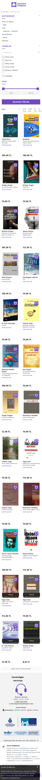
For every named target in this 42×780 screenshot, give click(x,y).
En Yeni (35, 110)
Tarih (3, 28)
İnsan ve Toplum (8, 21)
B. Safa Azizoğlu (8, 323)
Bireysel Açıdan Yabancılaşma (27, 234)
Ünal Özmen (7, 277)
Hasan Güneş (8, 67)
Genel (5, 37)
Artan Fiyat (24, 110)
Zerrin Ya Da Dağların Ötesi (31, 509)
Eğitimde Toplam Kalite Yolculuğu (9, 142)
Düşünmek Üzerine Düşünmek (7, 602)
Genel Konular (7, 34)
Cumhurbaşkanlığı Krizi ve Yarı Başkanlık (10, 374)
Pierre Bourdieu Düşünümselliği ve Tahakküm (7, 556)
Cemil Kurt (6, 139)
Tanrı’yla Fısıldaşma (8, 417)
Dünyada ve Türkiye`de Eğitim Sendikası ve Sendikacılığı (9, 234)
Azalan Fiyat (30, 110)
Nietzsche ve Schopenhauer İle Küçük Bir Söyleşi (31, 464)
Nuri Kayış (27, 369)
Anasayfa (4, 12)
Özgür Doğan (7, 415)
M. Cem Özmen (8, 646)
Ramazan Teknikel (10, 70)
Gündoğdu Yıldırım (30, 277)
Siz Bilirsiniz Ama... (7, 509)
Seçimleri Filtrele (21, 102)
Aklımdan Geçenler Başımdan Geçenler (29, 326)
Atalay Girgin (8, 63)
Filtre (11, 109)
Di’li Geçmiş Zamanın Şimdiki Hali (29, 372)
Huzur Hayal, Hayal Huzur (9, 463)
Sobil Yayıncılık (6, 145)
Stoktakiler (7, 76)
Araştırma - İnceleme (10, 31)
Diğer (5, 25)
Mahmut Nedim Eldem (8, 370)
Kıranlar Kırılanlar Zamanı (10, 187)
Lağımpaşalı (26, 648)
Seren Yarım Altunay (10, 554)
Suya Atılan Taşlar (7, 648)
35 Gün (4, 325)
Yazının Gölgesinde (29, 417)
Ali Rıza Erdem (7, 231)
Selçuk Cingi (7, 57)
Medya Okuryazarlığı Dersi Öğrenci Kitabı (31, 142)
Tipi (24, 279)
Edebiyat (5, 41)
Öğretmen (26, 187)
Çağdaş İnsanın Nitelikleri (30, 555)
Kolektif (26, 139)
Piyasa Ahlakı (6, 279)
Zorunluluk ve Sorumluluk (31, 601)
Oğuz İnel (6, 60)
